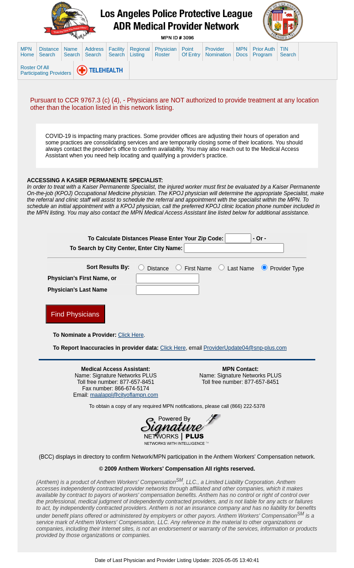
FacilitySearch (117, 51)
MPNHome (27, 51)
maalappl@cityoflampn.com (124, 395)
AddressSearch (94, 51)
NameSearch (72, 51)
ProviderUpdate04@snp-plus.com (245, 348)
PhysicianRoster (166, 51)
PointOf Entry (191, 51)
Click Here (130, 335)
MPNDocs (242, 51)
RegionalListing (140, 51)
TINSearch (288, 51)
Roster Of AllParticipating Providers (45, 70)
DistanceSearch (49, 51)
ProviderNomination (218, 51)
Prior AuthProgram (264, 51)
